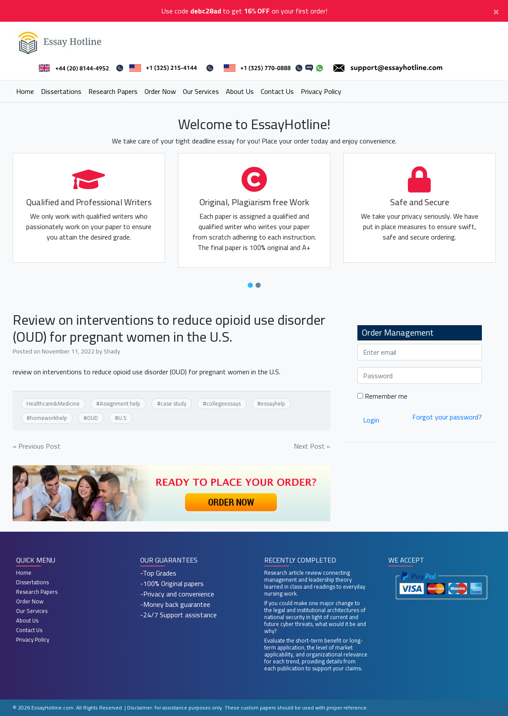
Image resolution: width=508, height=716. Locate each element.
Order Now (160, 91)
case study (173, 403)
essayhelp (273, 403)
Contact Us (277, 91)
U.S (122, 418)
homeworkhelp (48, 418)
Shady (112, 351)
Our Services (201, 91)
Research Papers (113, 91)
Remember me (382, 396)
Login (371, 419)
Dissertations (61, 91)
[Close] (496, 10)
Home (25, 91)
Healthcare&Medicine (53, 403)
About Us (240, 91)
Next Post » (312, 446)
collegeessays (223, 403)
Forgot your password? (447, 416)
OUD (92, 418)
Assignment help (120, 403)
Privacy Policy (321, 91)
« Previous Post (37, 446)
